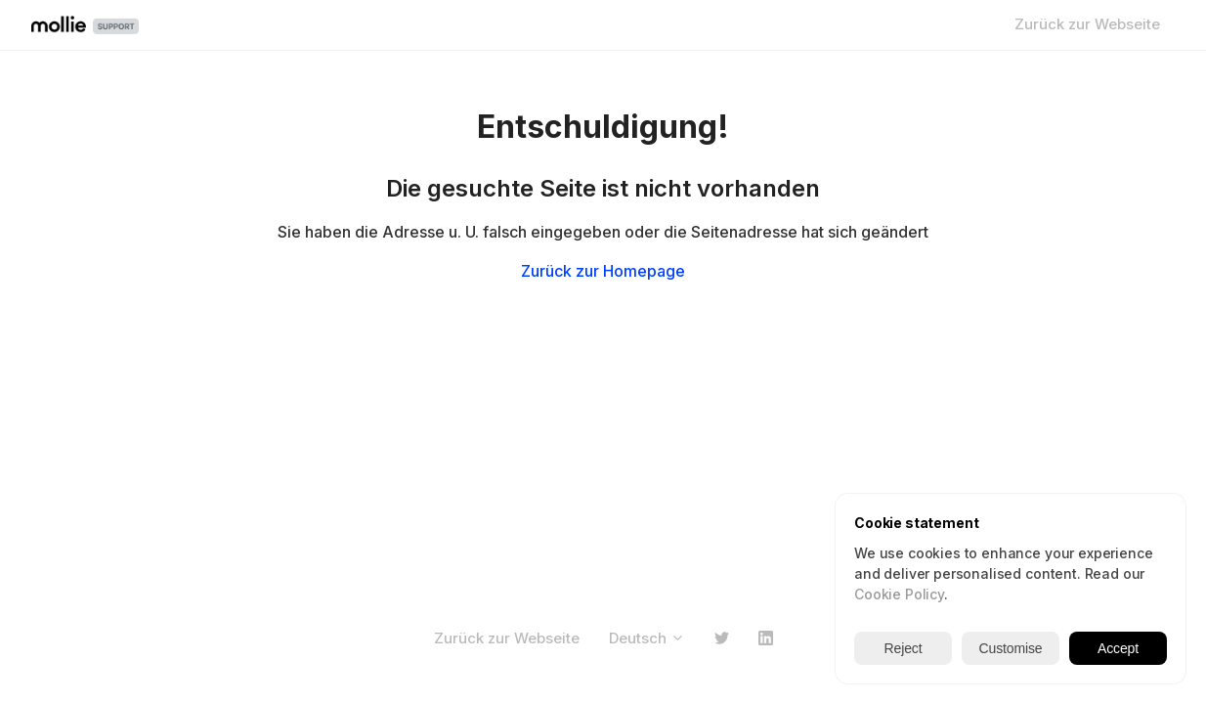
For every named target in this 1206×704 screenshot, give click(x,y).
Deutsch (647, 638)
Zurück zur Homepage (603, 271)
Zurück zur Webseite (1087, 24)
